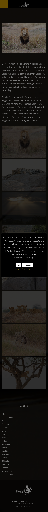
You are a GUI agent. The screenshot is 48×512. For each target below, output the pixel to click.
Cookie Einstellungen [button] (24, 269)
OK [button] (18, 265)
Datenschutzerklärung (23, 257)
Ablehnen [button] (27, 265)
